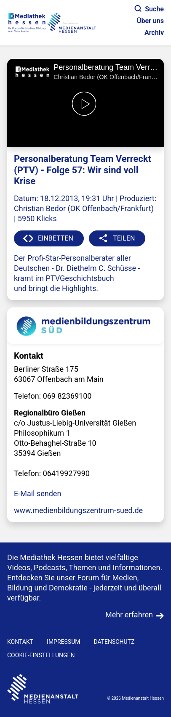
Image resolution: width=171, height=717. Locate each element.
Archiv (154, 33)
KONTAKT (20, 641)
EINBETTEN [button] (55, 238)
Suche (149, 9)
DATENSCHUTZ (114, 641)
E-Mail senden (37, 493)
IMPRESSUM (63, 641)
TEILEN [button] (124, 238)
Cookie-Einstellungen (41, 655)
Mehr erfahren (129, 614)
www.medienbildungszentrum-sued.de (78, 510)
